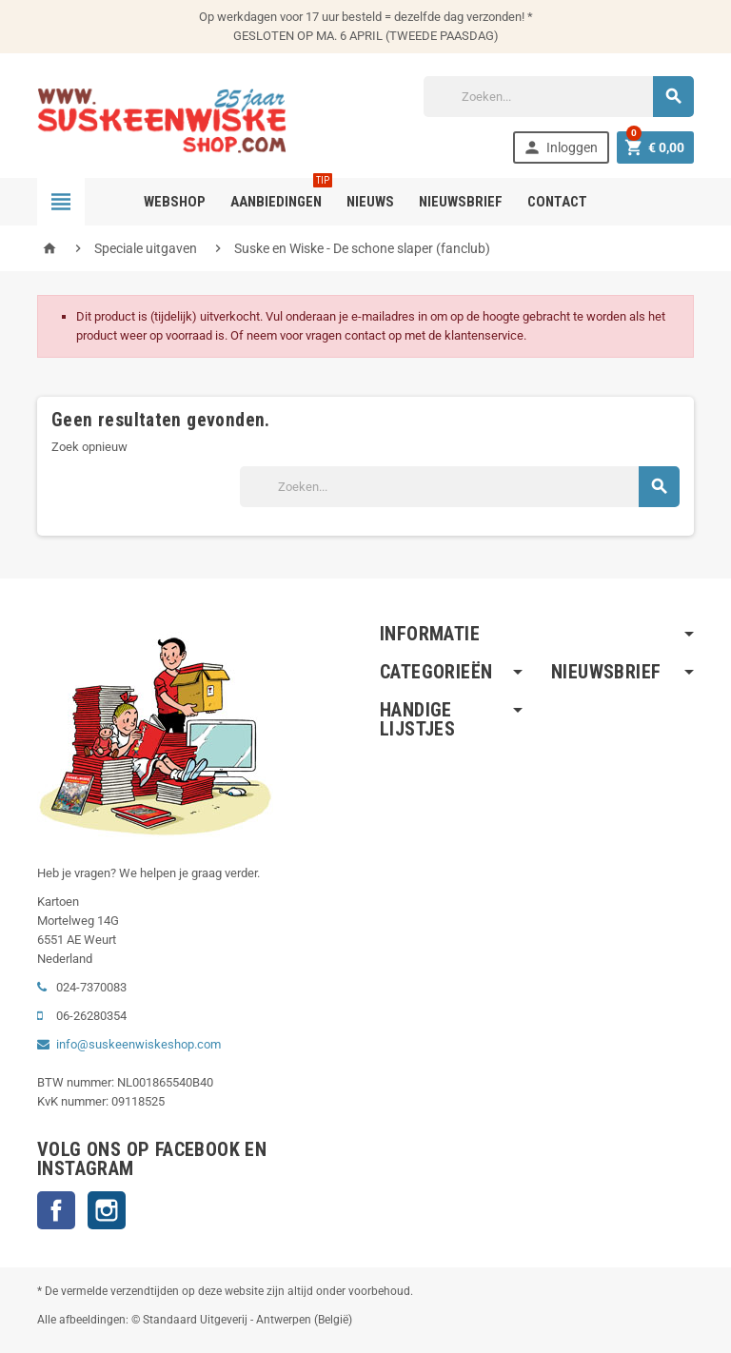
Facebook (56, 1210)
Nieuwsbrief (461, 201)
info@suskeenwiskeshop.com (138, 1044)
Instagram (107, 1210)
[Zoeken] (559, 96)
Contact (557, 201)
